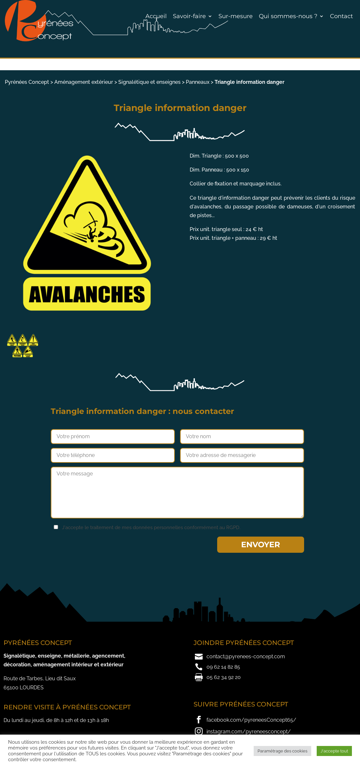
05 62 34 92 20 (223, 677)
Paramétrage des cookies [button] (282, 751)
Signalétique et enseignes (149, 82)
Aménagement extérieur (83, 82)
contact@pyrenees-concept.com (245, 656)
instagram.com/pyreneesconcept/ (248, 731)
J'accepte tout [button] (334, 751)
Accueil (156, 16)
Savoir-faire (189, 16)
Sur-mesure (235, 16)
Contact (341, 16)
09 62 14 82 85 (223, 667)
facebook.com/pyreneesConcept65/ (251, 720)
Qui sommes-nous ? (288, 16)
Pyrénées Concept (27, 82)
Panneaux (197, 82)
